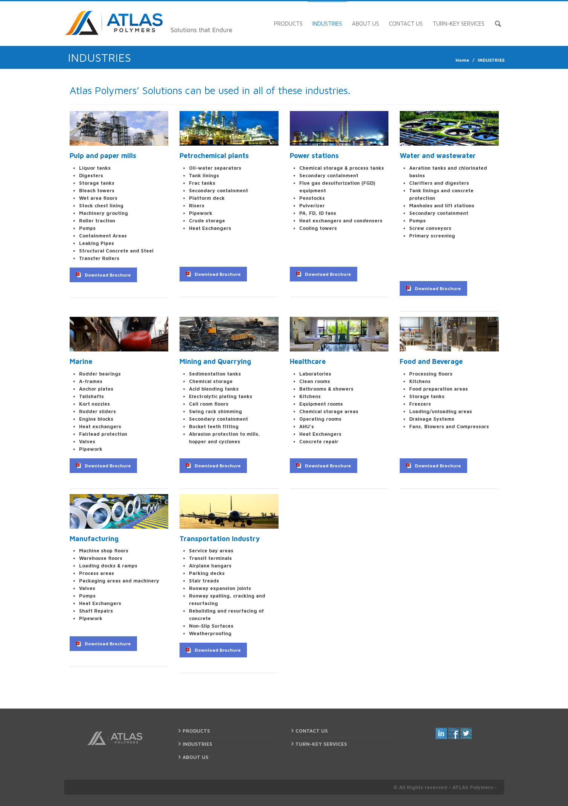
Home (462, 60)
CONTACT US (406, 23)
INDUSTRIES (327, 23)
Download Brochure (108, 275)
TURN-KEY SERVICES (458, 23)
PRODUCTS (288, 23)
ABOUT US (365, 23)
